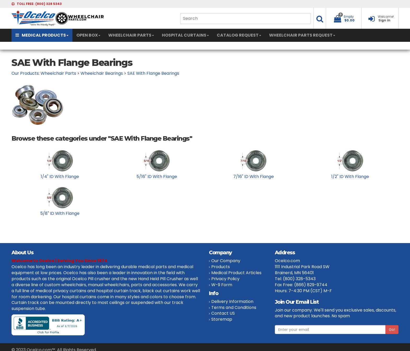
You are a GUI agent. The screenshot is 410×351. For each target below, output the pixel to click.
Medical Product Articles (236, 273)
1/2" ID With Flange (350, 177)
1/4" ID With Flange (60, 177)
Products (220, 267)
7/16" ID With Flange (253, 177)
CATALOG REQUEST (239, 35)
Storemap (221, 319)
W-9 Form (221, 285)
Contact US (223, 313)
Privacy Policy (225, 279)
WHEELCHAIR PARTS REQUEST (302, 35)
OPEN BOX (88, 35)
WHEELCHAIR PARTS (131, 35)
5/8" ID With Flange (59, 213)
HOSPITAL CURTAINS (185, 35)
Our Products (25, 73)
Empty (349, 16)
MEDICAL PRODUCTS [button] (42, 35)
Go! (392, 329)
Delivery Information (232, 301)
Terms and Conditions (233, 307)
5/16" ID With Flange (156, 177)
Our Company (225, 261)
